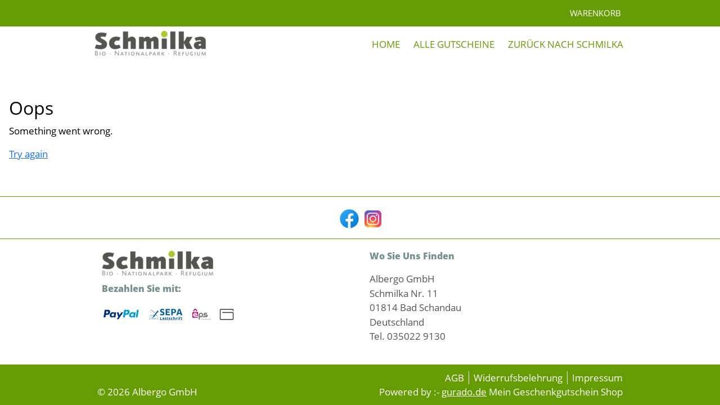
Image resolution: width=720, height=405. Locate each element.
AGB (454, 377)
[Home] (386, 44)
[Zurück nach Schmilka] (565, 44)
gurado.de (464, 391)
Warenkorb (596, 13)
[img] (150, 44)
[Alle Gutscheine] (453, 44)
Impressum (597, 377)
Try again (28, 153)
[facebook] (348, 217)
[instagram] (372, 217)
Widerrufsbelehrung (518, 377)
